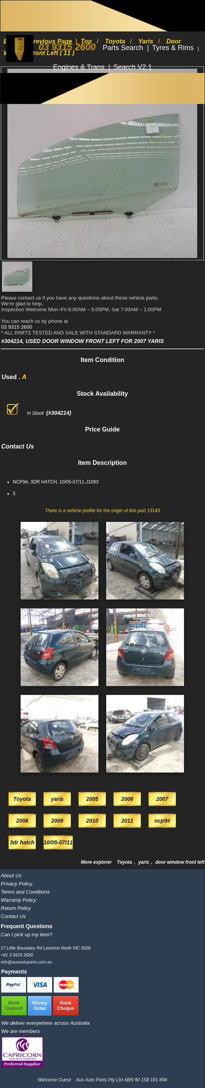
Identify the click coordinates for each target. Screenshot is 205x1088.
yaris (144, 862)
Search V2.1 (133, 67)
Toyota (125, 862)
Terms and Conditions (25, 892)
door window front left (179, 862)
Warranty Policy (18, 900)
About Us (11, 875)
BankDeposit (14, 1005)
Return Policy (16, 908)
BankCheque (65, 1005)
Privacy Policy (16, 884)
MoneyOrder (39, 1005)
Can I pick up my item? (26, 934)
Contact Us (13, 916)
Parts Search (124, 48)
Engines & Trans (79, 67)
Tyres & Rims (174, 48)
